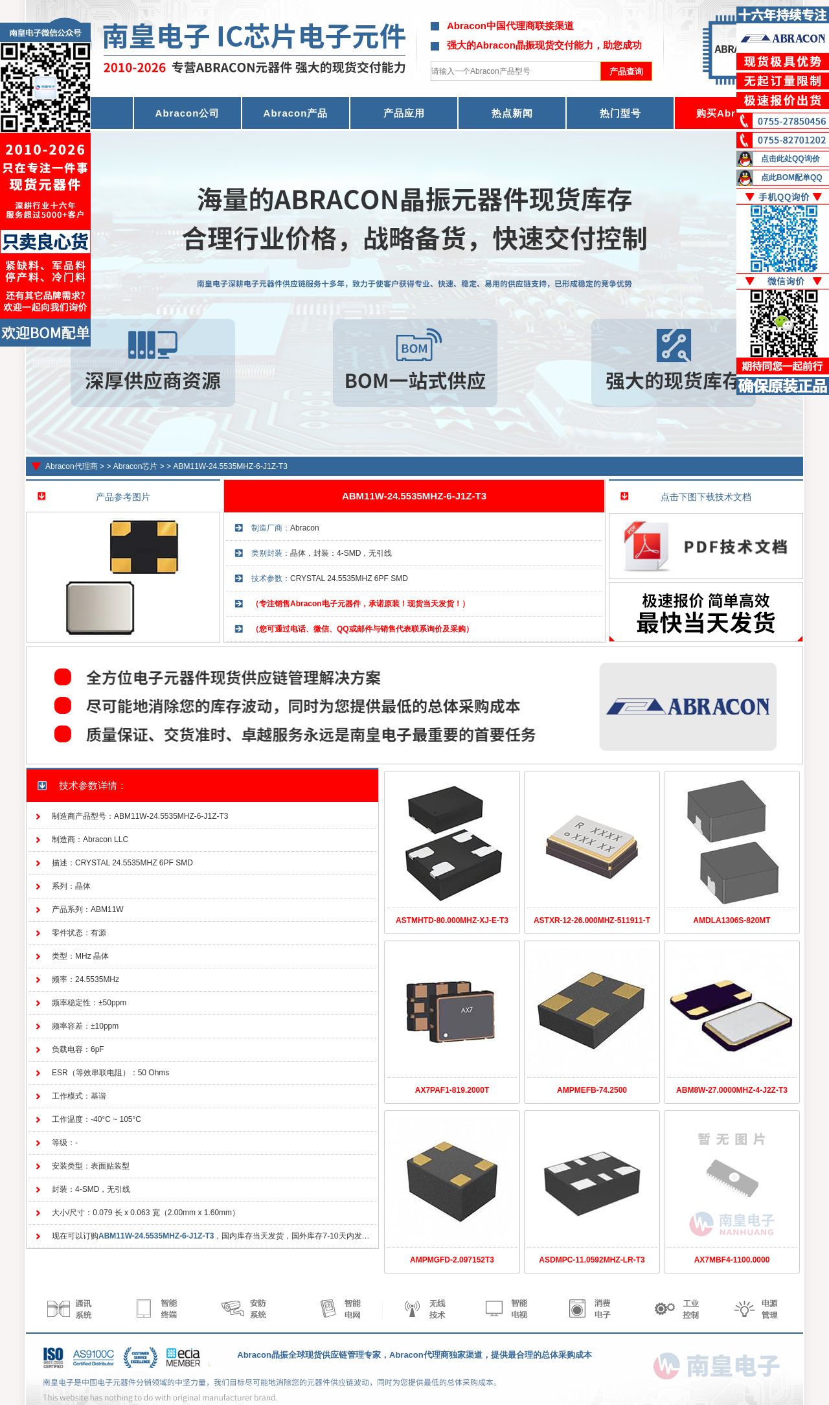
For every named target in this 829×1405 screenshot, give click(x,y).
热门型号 (620, 113)
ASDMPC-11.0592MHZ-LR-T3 (591, 1259)
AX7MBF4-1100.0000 (732, 1259)
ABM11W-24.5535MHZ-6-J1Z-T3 (230, 466)
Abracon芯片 (135, 466)
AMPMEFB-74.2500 (592, 1090)
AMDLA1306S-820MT (731, 920)
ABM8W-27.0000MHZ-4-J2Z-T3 (732, 1090)
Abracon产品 (296, 113)
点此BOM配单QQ (792, 177)
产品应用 (404, 113)
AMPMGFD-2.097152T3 (452, 1259)
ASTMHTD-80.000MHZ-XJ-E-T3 (452, 920)
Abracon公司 (187, 113)
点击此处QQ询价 (790, 158)
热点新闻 (512, 113)
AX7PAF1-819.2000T (452, 1090)
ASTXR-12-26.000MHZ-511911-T (592, 920)
